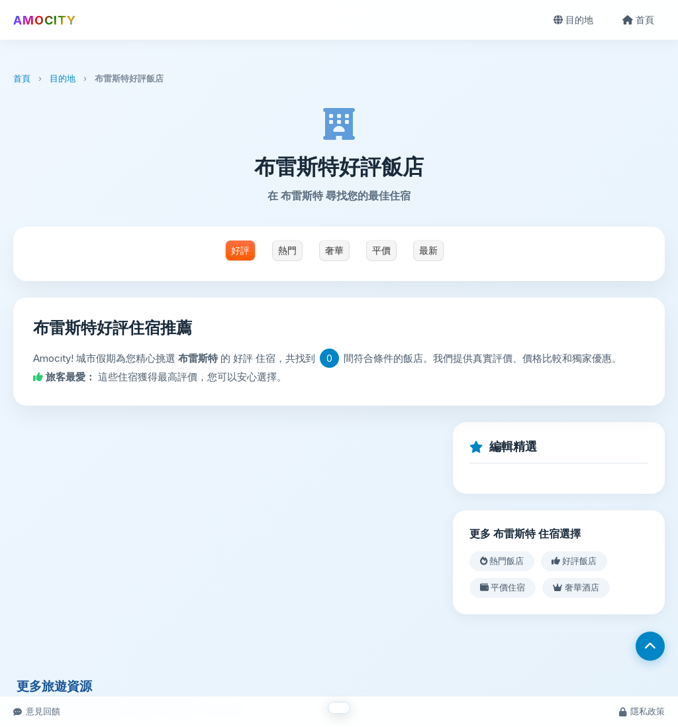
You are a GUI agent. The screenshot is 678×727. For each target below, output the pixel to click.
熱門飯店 (502, 560)
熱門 (287, 250)
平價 (381, 250)
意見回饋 (36, 711)
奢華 (334, 250)
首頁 (638, 19)
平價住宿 (502, 587)
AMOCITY (44, 20)
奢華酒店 (576, 587)
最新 (428, 250)
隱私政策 (642, 711)
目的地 (573, 19)
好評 (240, 250)
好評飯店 (574, 560)
